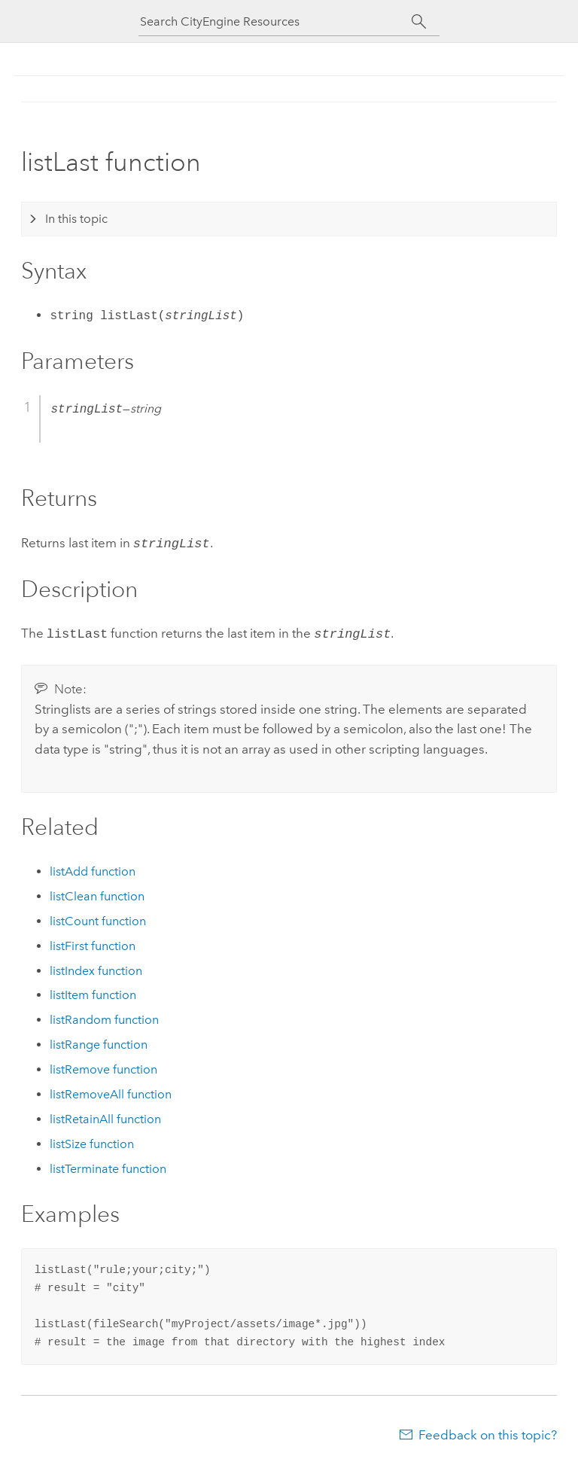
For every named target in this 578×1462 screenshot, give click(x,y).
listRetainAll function (105, 1116)
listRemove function (103, 1066)
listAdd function (92, 868)
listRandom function (104, 1017)
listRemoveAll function (111, 1091)
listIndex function (96, 968)
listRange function (99, 1041)
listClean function (97, 893)
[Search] (418, 21)
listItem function (93, 992)
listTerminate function (108, 1166)
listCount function (98, 918)
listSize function (92, 1141)
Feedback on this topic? (487, 1431)
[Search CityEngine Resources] (275, 21)
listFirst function (92, 943)
